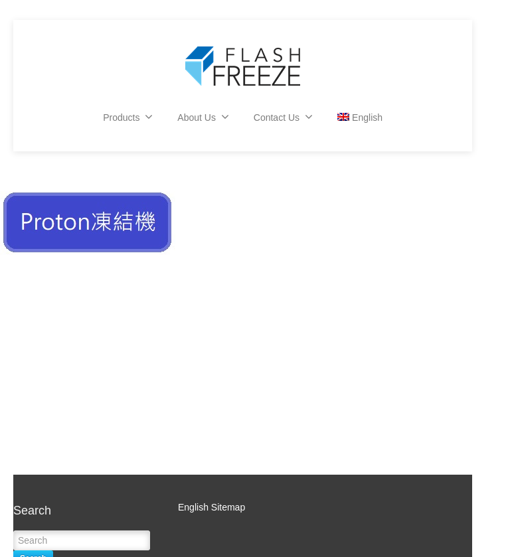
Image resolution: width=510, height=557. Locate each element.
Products (128, 117)
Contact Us (283, 117)
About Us (203, 117)
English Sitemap (211, 507)
